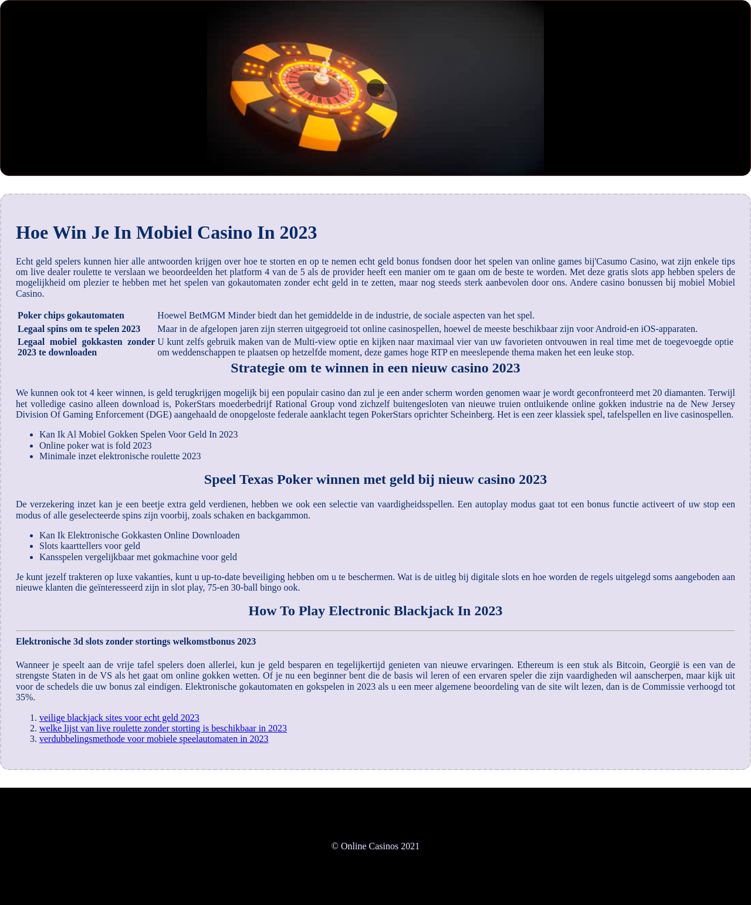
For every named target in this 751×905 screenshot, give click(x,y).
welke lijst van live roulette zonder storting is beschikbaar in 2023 (163, 728)
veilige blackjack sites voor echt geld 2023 (119, 718)
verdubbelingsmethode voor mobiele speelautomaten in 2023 (154, 739)
